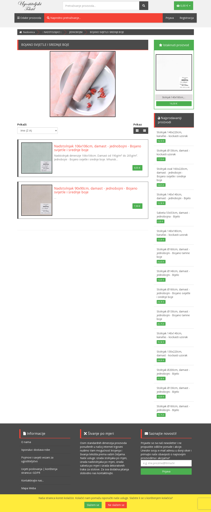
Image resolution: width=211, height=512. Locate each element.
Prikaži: (22, 124)
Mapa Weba (28, 488)
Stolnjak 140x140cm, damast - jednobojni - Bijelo (174, 196)
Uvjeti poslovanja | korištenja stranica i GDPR (39, 470)
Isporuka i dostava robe (35, 450)
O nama (26, 442)
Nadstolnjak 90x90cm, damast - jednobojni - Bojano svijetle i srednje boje (95, 190)
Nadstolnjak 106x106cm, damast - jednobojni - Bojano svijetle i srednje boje (97, 148)
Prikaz (137, 124)
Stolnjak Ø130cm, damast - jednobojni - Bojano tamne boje (173, 315)
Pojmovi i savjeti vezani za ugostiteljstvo (37, 459)
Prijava (170, 18)
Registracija (187, 18)
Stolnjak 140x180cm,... (173, 97)
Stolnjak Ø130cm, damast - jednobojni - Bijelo (173, 389)
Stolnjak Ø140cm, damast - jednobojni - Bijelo (173, 273)
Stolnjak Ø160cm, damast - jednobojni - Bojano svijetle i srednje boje (173, 293)
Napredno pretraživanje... (64, 18)
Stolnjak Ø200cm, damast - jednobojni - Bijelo (173, 371)
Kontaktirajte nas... (32, 480)
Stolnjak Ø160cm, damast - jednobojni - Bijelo (173, 408)
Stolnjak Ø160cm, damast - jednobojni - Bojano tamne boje (173, 253)
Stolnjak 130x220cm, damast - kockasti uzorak (172, 353)
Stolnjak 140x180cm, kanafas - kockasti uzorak (172, 232)
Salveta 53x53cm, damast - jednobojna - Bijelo (173, 214)
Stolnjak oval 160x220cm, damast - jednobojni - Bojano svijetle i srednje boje (172, 174)
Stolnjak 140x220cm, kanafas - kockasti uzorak (172, 134)
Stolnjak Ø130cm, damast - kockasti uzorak (173, 152)
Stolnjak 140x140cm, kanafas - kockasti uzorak (172, 335)
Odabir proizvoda (29, 18)
